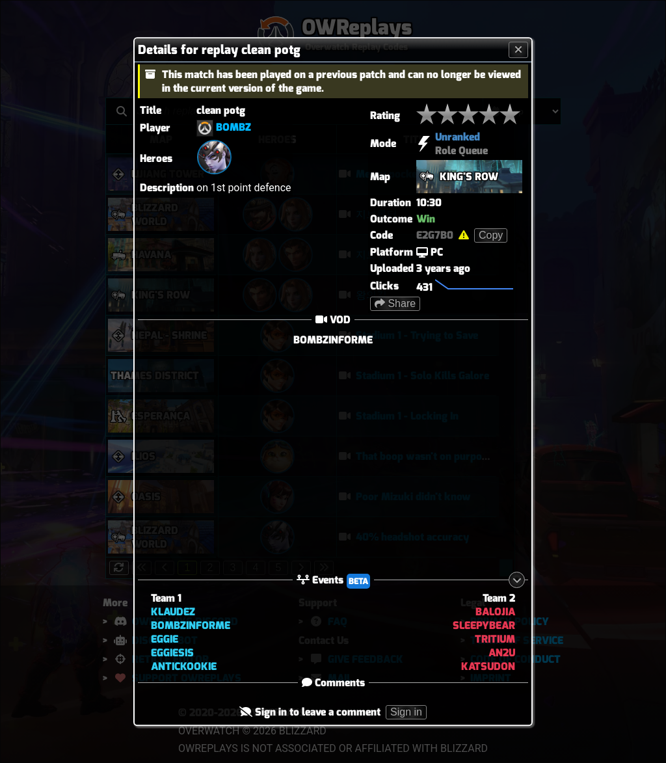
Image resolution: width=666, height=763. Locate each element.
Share (395, 303)
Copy (491, 235)
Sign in (406, 712)
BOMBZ (233, 127)
